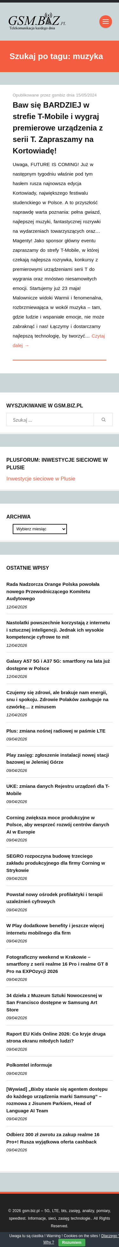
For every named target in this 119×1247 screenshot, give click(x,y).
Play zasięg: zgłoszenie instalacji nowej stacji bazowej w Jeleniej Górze (57, 758)
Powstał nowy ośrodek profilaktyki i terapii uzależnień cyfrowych (54, 898)
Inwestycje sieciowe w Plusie (40, 479)
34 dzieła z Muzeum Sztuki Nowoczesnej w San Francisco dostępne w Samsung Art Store (54, 1002)
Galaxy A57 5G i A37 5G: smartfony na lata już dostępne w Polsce (58, 664)
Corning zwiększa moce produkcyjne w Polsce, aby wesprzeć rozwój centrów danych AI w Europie (57, 825)
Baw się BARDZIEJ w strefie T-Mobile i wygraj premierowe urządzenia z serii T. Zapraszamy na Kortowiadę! (58, 128)
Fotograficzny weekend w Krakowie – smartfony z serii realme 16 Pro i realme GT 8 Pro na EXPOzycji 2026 (57, 964)
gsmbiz (59, 95)
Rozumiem (72, 1242)
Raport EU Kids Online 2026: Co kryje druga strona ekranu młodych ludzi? (56, 1037)
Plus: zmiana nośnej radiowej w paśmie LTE (55, 731)
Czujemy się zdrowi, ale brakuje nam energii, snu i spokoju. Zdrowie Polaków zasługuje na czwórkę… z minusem (57, 699)
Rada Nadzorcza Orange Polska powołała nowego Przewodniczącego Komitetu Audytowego (52, 591)
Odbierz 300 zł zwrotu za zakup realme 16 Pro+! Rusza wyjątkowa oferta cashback (52, 1138)
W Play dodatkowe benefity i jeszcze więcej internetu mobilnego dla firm (55, 929)
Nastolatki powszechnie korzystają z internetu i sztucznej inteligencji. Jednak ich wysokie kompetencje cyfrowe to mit (58, 630)
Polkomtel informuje (29, 1065)
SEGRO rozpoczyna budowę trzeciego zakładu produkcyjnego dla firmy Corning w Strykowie (55, 863)
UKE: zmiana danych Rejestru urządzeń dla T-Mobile (57, 789)
